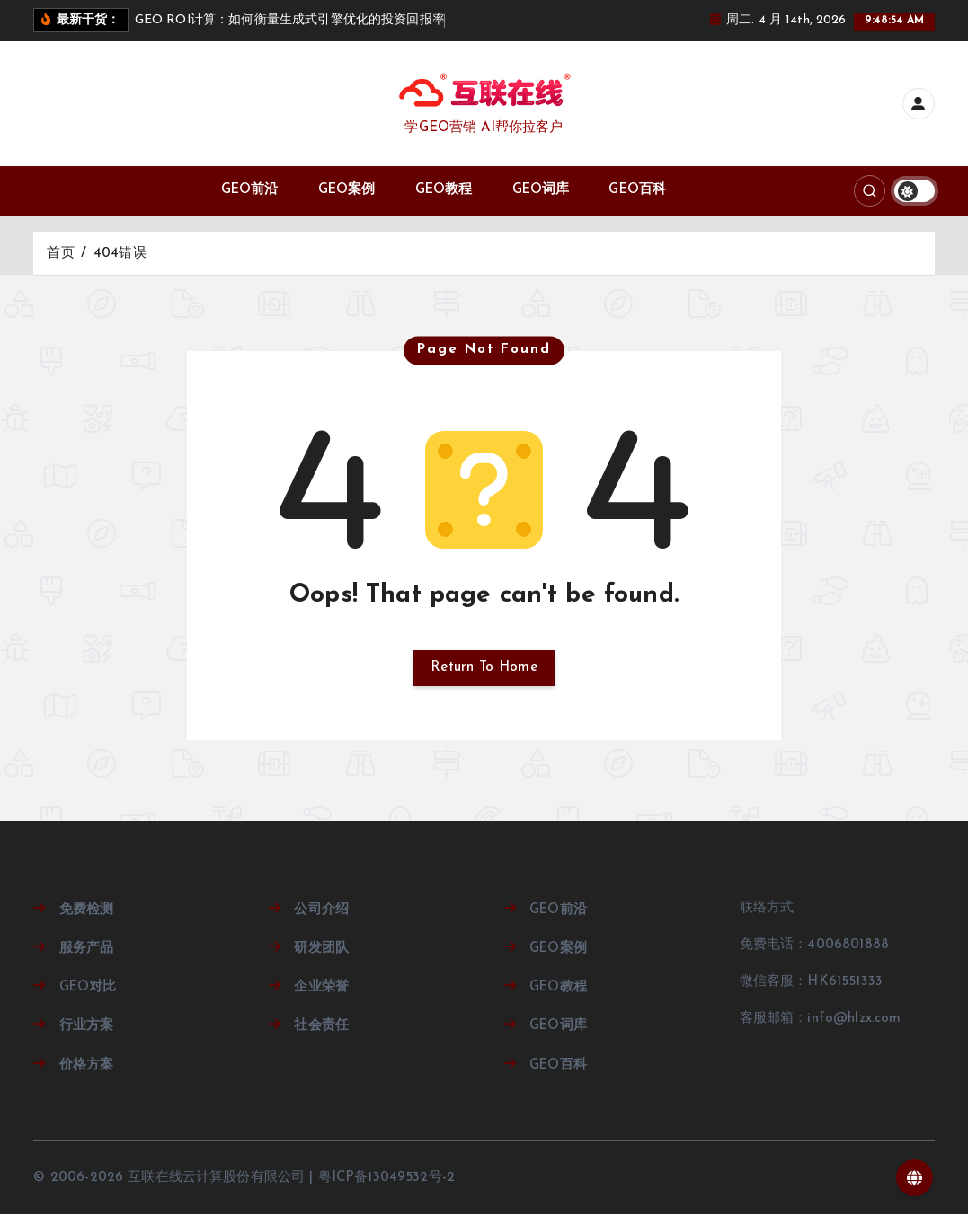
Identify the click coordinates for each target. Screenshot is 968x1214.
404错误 (120, 253)
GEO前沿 (250, 190)
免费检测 (86, 910)
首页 (60, 253)
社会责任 (321, 1026)
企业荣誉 (321, 987)
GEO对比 (88, 987)
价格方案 (86, 1065)
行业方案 (86, 1026)
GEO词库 (541, 190)
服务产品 (86, 948)
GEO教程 (444, 190)
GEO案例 (347, 190)
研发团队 (321, 948)
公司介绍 (321, 910)
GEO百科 (637, 190)
